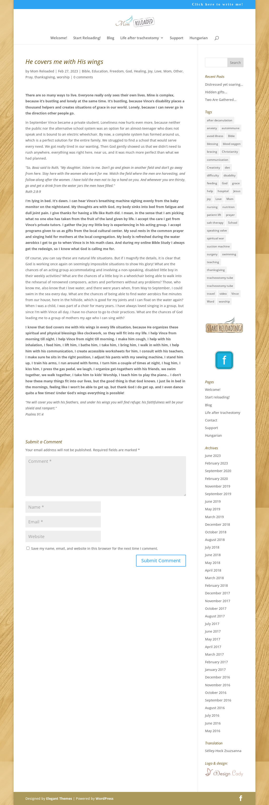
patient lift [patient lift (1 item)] (214, 215)
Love (157, 71)
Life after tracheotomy (139, 38)
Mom (167, 71)
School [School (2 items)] (232, 223)
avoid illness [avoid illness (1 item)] (215, 136)
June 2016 (213, 723)
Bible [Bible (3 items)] (231, 136)
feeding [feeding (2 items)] (212, 183)
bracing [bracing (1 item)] (212, 152)
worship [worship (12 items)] (224, 301)
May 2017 (212, 639)
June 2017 (213, 631)
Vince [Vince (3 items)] (235, 294)
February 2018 (216, 585)
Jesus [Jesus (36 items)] (236, 191)
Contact (211, 420)
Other (178, 71)
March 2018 (214, 578)
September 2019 (218, 494)
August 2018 (215, 539)
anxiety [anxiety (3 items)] (212, 128)
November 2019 (217, 486)
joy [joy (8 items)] (209, 199)
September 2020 (218, 471)
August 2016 (215, 708)
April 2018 (213, 570)
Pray (29, 77)
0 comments (83, 77)
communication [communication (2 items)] (217, 160)
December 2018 (217, 524)
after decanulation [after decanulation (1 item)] (219, 120)
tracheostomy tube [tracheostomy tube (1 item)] (220, 286)
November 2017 (217, 601)
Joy (150, 71)
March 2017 (214, 654)
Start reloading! (217, 397)
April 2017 (213, 646)
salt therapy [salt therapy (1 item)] (215, 223)
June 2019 (213, 501)
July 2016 (212, 715)
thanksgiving (44, 77)
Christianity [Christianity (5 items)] (230, 152)
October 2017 (215, 608)
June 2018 (213, 555)
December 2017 (217, 593)
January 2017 (215, 669)
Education (100, 71)
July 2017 (212, 623)
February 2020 (216, 478)
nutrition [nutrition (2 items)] (228, 207)
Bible (86, 71)
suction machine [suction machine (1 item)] (218, 246)
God (129, 71)
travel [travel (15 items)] (211, 294)
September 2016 (218, 700)
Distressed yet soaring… (224, 84)
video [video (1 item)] (223, 294)
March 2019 (214, 517)
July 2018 (212, 547)
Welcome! (58, 38)
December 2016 (217, 677)
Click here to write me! (217, 4)
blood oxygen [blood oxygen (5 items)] (232, 144)
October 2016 (215, 692)
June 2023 (213, 455)
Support (176, 38)
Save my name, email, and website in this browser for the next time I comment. (94, 548)
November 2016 (217, 685)
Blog (110, 38)
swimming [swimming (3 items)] (229, 254)
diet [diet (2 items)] (227, 168)
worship (63, 77)
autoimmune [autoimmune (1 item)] (231, 128)
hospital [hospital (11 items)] (223, 191)
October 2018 (215, 532)
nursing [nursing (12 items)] (212, 207)
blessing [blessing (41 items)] (212, 144)
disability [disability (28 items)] (229, 175)
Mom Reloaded (42, 71)
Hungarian (199, 38)
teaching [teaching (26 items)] (213, 262)
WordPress (104, 798)
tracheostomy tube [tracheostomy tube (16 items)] (220, 278)
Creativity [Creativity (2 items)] (213, 168)
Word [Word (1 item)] (210, 301)
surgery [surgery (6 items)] (212, 254)
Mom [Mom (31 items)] (229, 199)
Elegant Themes (59, 798)
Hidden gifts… (216, 92)
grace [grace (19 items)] (236, 183)
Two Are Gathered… (220, 99)
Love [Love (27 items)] (218, 199)
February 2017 (216, 662)
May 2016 (212, 731)
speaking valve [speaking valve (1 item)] (217, 230)
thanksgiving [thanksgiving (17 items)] (216, 270)
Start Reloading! (87, 38)
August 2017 (215, 616)
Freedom (117, 71)
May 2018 (212, 562)
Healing (140, 71)
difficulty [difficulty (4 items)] (213, 175)
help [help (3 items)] (210, 191)
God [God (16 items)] (224, 183)
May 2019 (212, 509)
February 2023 (216, 463)
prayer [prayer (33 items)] (230, 215)
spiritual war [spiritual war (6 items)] (215, 238)
